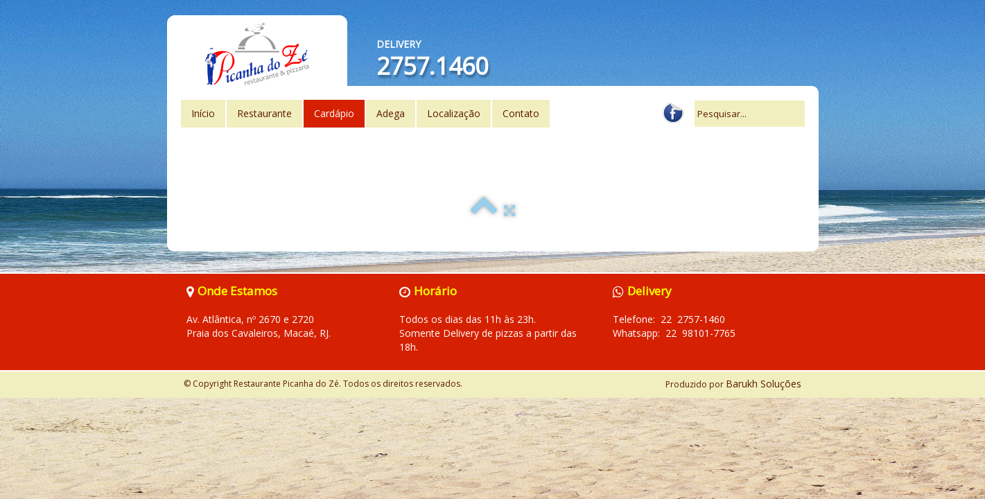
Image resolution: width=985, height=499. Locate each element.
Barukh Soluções (763, 383)
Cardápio (334, 113)
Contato (521, 113)
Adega (390, 113)
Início (203, 113)
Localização (453, 113)
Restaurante (264, 113)
